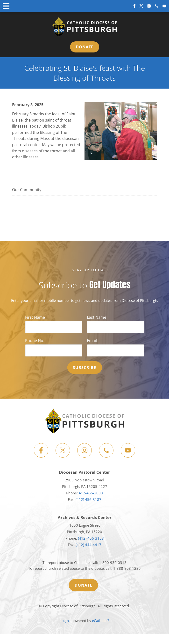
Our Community (26, 189)
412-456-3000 (91, 493)
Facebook (134, 6)
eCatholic (100, 620)
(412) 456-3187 (88, 499)
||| (6, 6)
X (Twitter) (141, 6)
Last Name (96, 317)
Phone (157, 6)
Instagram (149, 6)
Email (92, 340)
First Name (35, 317)
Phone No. (34, 340)
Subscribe (84, 367)
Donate (84, 47)
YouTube (164, 6)
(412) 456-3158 (91, 538)
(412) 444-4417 (88, 544)
